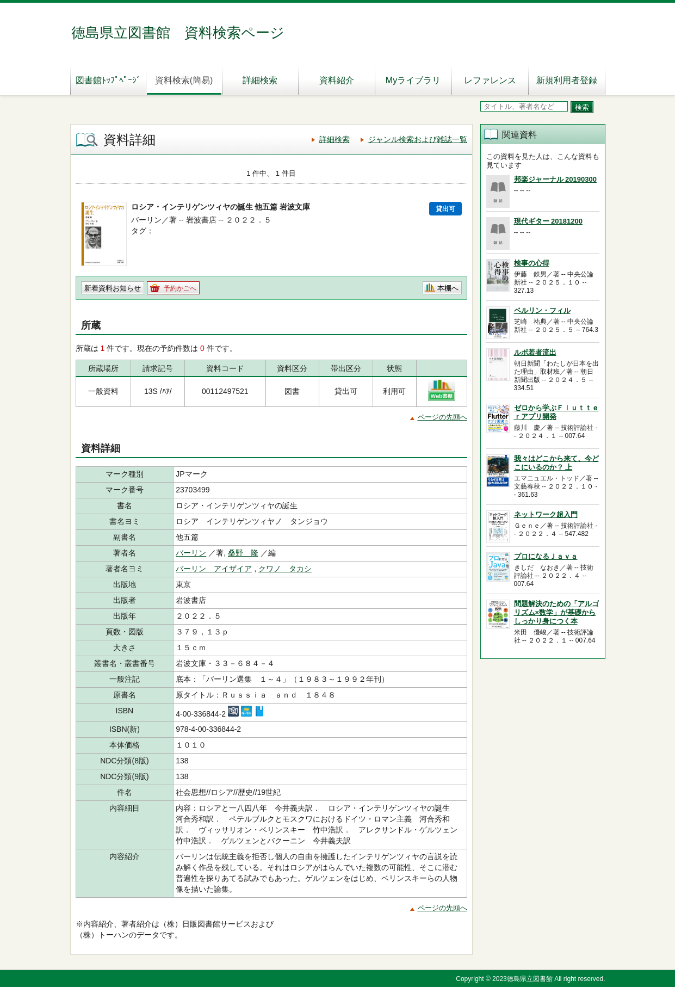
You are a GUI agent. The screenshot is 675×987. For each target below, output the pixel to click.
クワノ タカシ (285, 568)
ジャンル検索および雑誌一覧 (417, 139)
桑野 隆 (243, 552)
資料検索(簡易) (184, 80)
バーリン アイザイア (214, 568)
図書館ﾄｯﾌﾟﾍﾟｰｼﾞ (108, 80)
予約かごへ (180, 288)
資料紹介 (336, 80)
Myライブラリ (413, 80)
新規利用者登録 (566, 80)
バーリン (191, 552)
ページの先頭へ (442, 417)
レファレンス (490, 80)
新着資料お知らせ (112, 288)
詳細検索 (260, 80)
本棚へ (448, 288)
